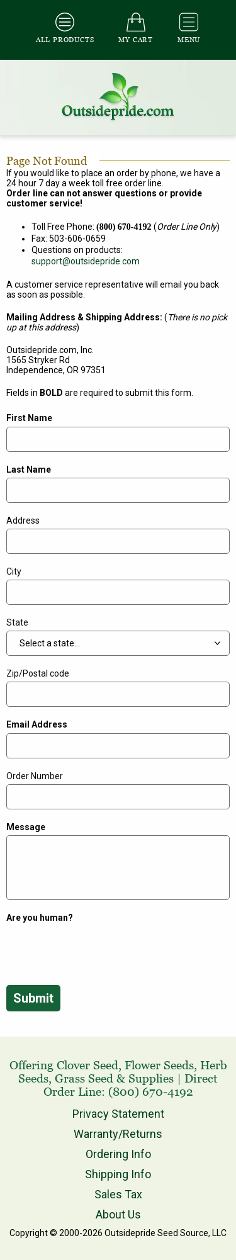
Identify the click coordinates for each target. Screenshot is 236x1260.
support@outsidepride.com (85, 261)
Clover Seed (87, 1065)
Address (23, 520)
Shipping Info (118, 1174)
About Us (118, 1214)
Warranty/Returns (118, 1133)
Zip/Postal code (37, 673)
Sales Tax (118, 1194)
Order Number (34, 776)
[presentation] (102, 950)
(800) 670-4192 (150, 1091)
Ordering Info (118, 1154)
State (17, 622)
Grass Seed (84, 1078)
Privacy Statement (118, 1113)
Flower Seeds (159, 1065)
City (13, 571)
